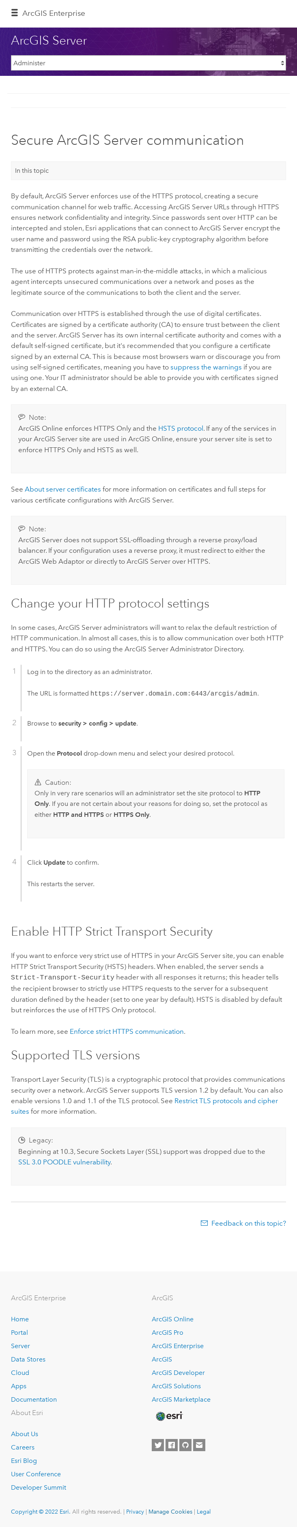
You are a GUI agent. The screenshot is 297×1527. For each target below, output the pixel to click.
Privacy (135, 1511)
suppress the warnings (206, 367)
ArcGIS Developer (178, 1372)
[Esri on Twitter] (158, 1444)
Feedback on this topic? (248, 1222)
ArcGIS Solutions (176, 1385)
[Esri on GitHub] (185, 1444)
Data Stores (28, 1358)
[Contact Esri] (199, 1444)
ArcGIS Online (173, 1318)
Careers (22, 1446)
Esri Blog (24, 1460)
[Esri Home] (169, 1415)
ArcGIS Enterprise (53, 13)
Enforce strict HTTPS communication (127, 1031)
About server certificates (63, 489)
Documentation (34, 1398)
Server (20, 1345)
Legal (204, 1511)
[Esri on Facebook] (172, 1444)
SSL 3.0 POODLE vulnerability (64, 1161)
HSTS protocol (180, 428)
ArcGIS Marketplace (181, 1398)
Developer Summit (38, 1486)
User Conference (36, 1473)
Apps (18, 1385)
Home (20, 1318)
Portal (19, 1332)
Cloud (20, 1372)
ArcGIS (162, 1358)
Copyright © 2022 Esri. (41, 1511)
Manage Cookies (170, 1511)
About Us (24, 1433)
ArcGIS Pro (167, 1332)
